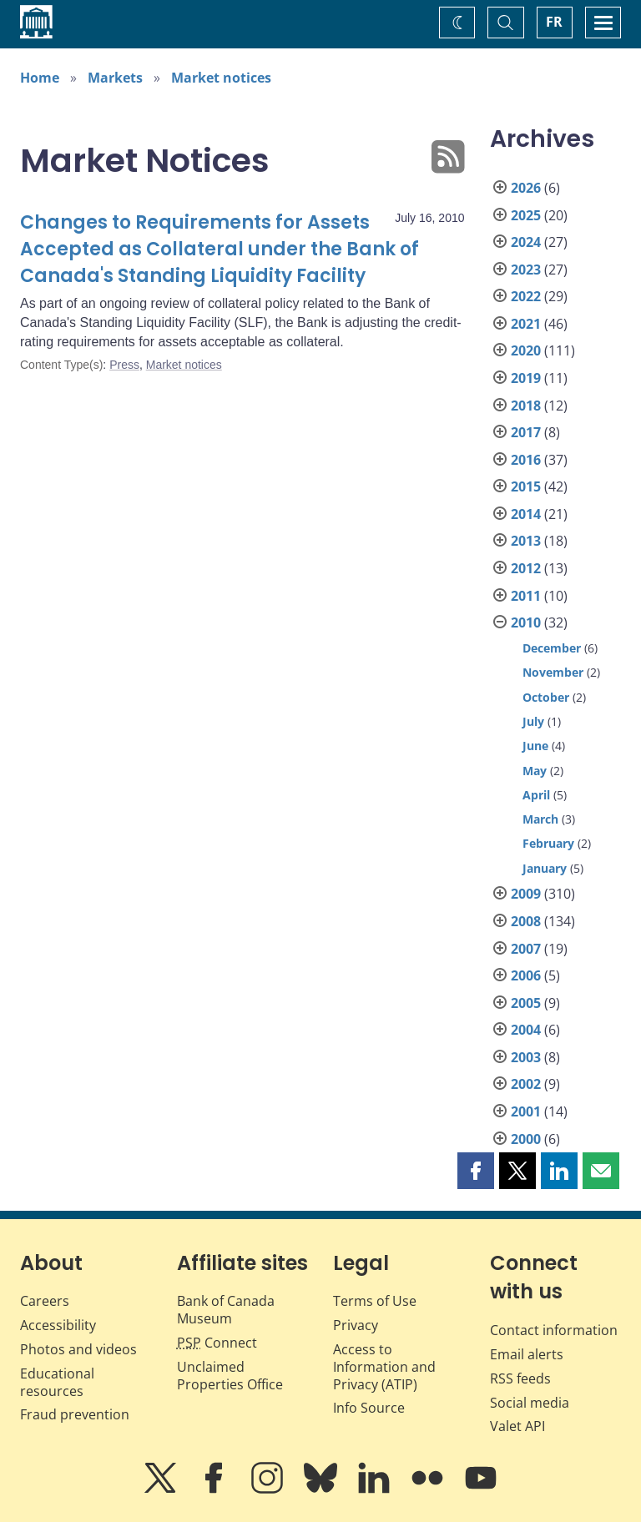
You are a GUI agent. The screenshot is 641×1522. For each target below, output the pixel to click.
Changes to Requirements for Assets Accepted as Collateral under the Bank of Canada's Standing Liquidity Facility (219, 249)
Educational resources (57, 1382)
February (548, 843)
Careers (44, 1301)
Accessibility (58, 1325)
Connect (217, 1342)
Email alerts (526, 1354)
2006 (526, 975)
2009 (526, 893)
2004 (526, 1030)
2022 (526, 296)
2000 (526, 1139)
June (535, 745)
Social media (529, 1402)
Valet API (517, 1426)
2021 (526, 324)
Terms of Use (374, 1301)
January (544, 868)
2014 (526, 514)
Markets (115, 77)
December (551, 648)
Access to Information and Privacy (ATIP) (384, 1366)
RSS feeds (520, 1378)
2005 (526, 1003)
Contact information (554, 1330)
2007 (526, 949)
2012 (526, 568)
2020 (526, 350)
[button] (475, 1170)
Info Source (369, 1408)
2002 (526, 1084)
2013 (526, 541)
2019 (526, 378)
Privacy (355, 1325)
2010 (526, 622)
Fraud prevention (74, 1414)
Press (124, 364)
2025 (526, 215)
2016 (526, 460)
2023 (526, 269)
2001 (526, 1111)
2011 (526, 596)
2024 (526, 242)
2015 (526, 486)
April (536, 795)
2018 (526, 405)
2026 (526, 188)
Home (39, 77)
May (534, 771)
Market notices (221, 77)
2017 (526, 432)
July (533, 721)
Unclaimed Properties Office (230, 1375)
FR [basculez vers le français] (554, 22)
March (540, 819)
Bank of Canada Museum (226, 1310)
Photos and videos (78, 1349)
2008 (526, 921)
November (552, 672)
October (545, 697)
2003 (526, 1057)
